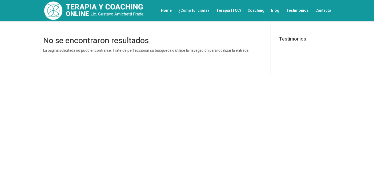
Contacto (323, 11)
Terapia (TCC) (228, 11)
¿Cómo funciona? (194, 11)
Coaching (256, 11)
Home (166, 11)
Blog (275, 11)
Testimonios (297, 11)
